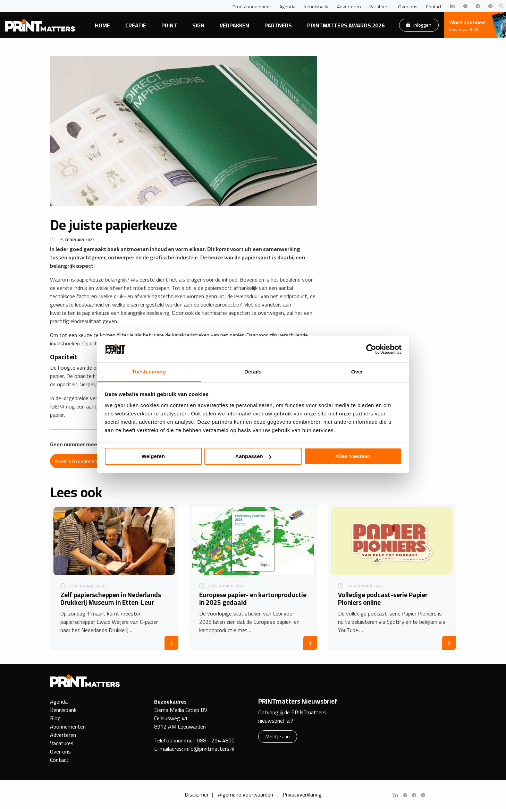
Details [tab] (253, 372)
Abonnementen (68, 726)
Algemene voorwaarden (245, 794)
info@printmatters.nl (209, 748)
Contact (433, 6)
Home (102, 25)
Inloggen (418, 24)
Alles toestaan (353, 456)
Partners (278, 25)
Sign (198, 25)
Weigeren (153, 456)
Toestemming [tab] (149, 372)
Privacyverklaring (302, 794)
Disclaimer (197, 794)
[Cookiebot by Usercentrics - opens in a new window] (371, 349)
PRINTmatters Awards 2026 (346, 25)
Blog (55, 718)
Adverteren (349, 6)
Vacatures (379, 6)
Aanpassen (253, 456)
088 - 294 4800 (216, 740)
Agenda (287, 6)
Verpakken (234, 25)
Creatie (135, 25)
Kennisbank (316, 6)
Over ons (408, 6)
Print (169, 25)
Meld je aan (277, 736)
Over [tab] (357, 372)
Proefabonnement (252, 6)
